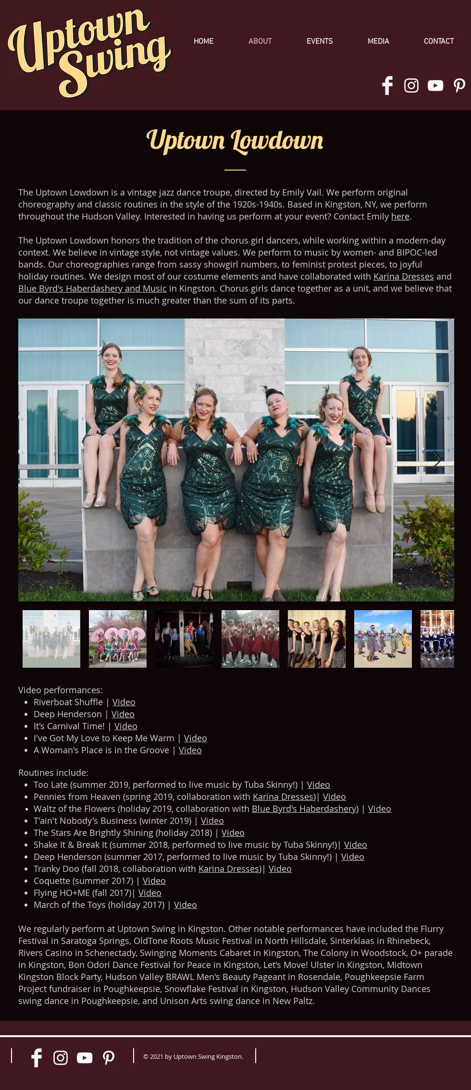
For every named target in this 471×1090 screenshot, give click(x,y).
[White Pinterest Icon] (459, 85)
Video (124, 702)
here (400, 216)
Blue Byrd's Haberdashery (304, 808)
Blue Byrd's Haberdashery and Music (92, 288)
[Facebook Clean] (387, 85)
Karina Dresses (403, 276)
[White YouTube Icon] (435, 85)
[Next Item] (437, 460)
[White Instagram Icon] (411, 85)
